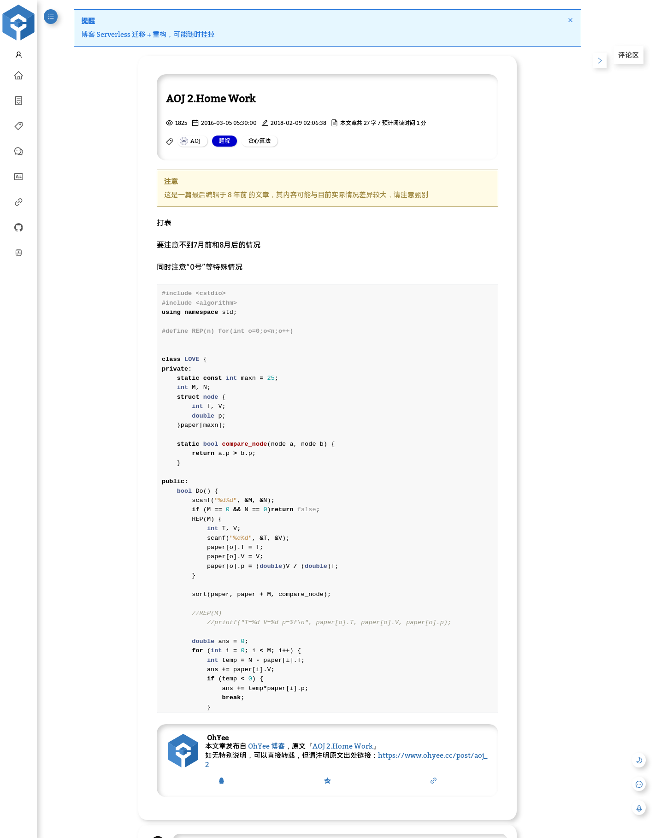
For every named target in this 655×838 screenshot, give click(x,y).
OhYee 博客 (266, 746)
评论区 (628, 55)
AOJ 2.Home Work (343, 746)
